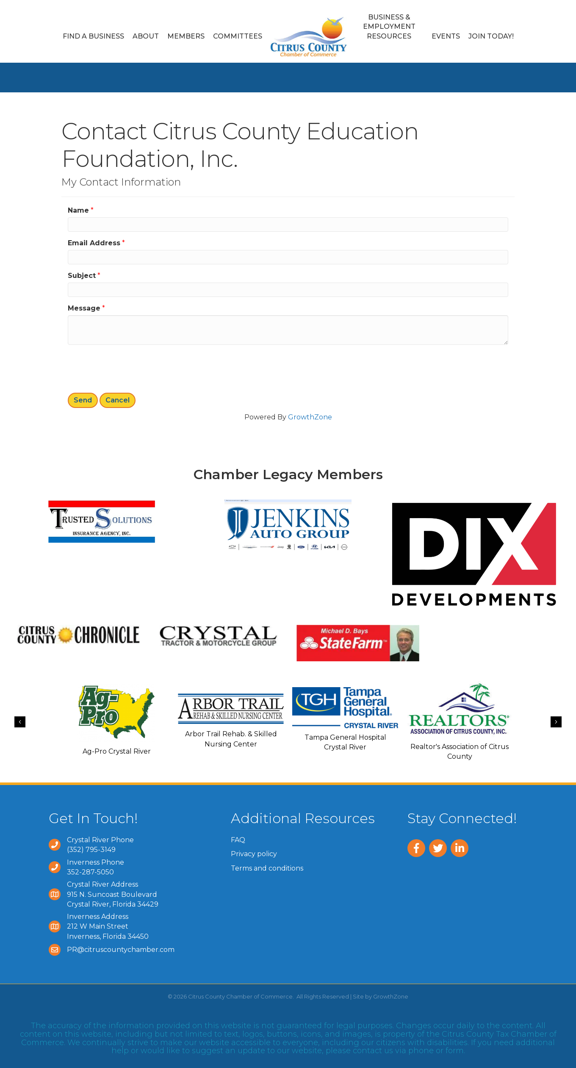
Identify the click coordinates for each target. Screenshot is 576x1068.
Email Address (94, 243)
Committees (237, 36)
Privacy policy (254, 854)
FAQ (238, 840)
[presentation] (132, 367)
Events (446, 36)
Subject (82, 276)
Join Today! (491, 36)
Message (84, 308)
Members (186, 36)
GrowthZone (310, 417)
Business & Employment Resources (389, 26)
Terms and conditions (267, 868)
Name (78, 210)
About (146, 36)
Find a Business (93, 36)
